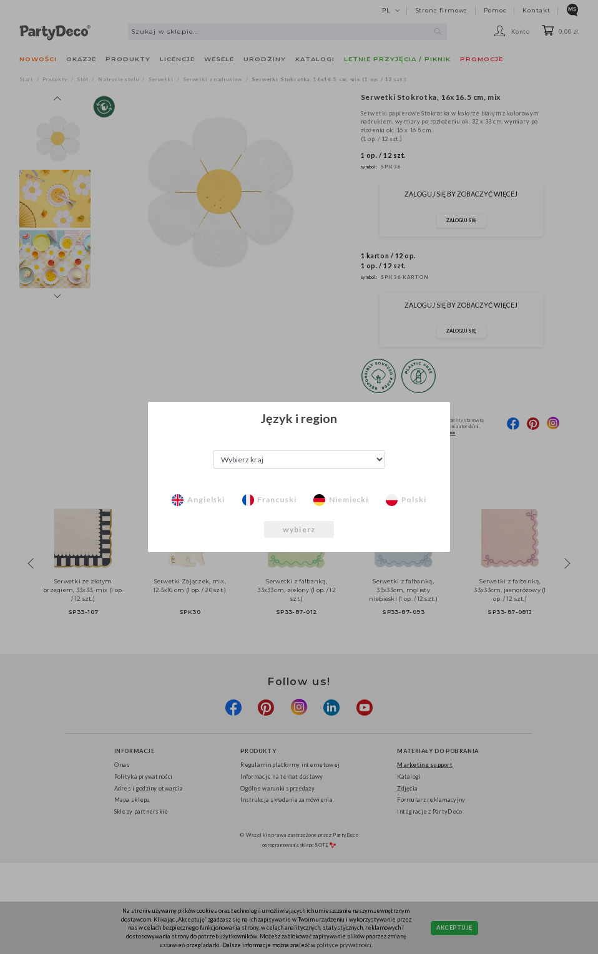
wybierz (299, 529)
